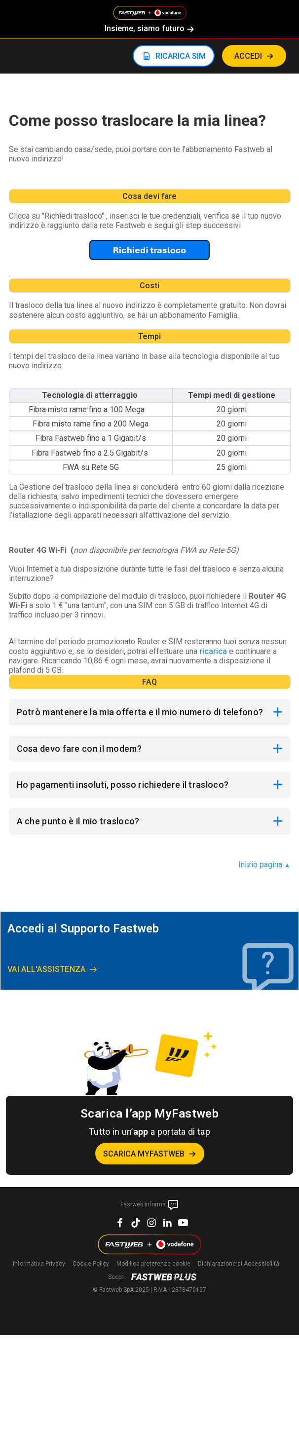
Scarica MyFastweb (144, 1154)
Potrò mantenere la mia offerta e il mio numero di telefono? (140, 712)
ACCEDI (248, 56)
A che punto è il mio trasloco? (78, 821)
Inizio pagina (264, 864)
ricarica (213, 651)
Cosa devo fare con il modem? (79, 748)
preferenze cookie (153, 1263)
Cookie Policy (91, 1263)
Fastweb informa (149, 1205)
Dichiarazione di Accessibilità (238, 1263)
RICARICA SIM (180, 56)
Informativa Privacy (39, 1263)
